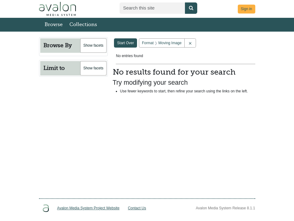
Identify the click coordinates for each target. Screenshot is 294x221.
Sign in (246, 9)
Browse (54, 24)
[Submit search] (191, 8)
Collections (83, 24)
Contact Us (137, 208)
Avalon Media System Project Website (88, 208)
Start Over (125, 43)
